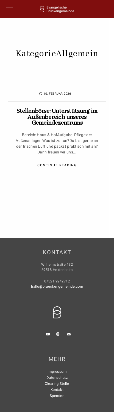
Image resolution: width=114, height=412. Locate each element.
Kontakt (57, 390)
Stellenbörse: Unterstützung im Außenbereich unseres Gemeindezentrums (56, 117)
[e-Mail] (70, 335)
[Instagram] (59, 335)
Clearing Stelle (57, 384)
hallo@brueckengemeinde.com (57, 286)
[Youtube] (48, 335)
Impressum (57, 371)
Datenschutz (57, 377)
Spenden (57, 396)
